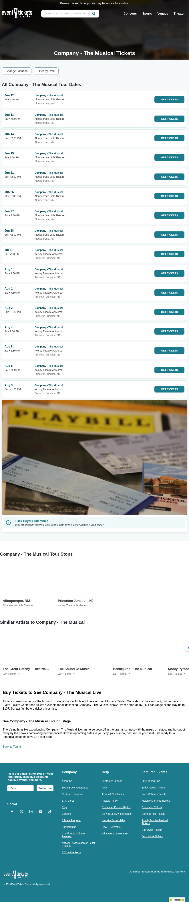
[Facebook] (12, 812)
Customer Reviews (72, 794)
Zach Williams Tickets (154, 794)
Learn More (97, 525)
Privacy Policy (110, 800)
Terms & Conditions (113, 794)
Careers (66, 813)
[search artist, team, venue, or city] (70, 13)
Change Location (17, 71)
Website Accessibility (113, 820)
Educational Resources (115, 833)
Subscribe (45, 788)
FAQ (104, 787)
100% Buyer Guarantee (75, 787)
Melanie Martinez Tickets (156, 800)
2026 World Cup (151, 781)
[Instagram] (31, 812)
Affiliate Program (71, 820)
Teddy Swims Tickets (153, 787)
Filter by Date (46, 71)
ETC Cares (68, 800)
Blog (64, 807)
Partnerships (69, 826)
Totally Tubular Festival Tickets (155, 822)
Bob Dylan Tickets (152, 829)
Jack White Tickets (152, 836)
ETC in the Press (71, 852)
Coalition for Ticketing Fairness (74, 835)
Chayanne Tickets (152, 807)
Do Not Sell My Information (117, 813)
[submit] (94, 13)
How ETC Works (111, 826)
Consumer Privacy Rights (116, 807)
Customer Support (112, 781)
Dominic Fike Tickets (153, 813)
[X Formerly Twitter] (21, 812)
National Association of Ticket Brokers (78, 844)
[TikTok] (50, 812)
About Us (67, 781)
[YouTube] (40, 812)
